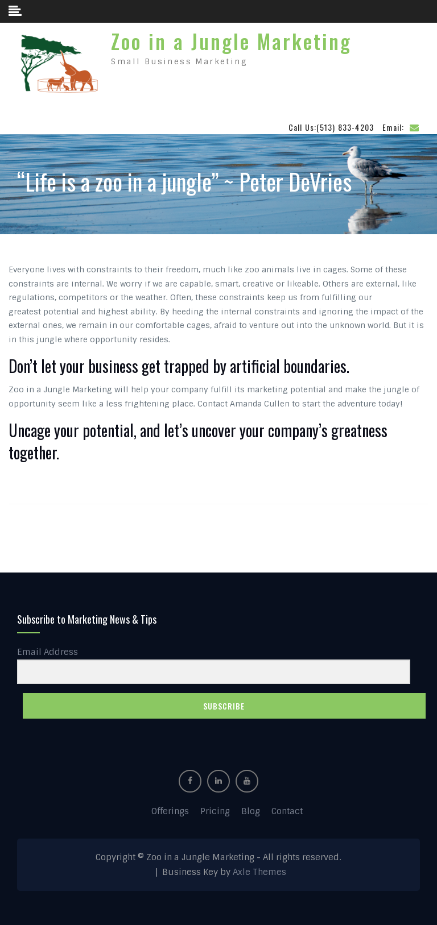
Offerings (170, 811)
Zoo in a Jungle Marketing (231, 41)
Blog (250, 811)
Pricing (215, 811)
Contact (287, 811)
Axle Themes (259, 872)
